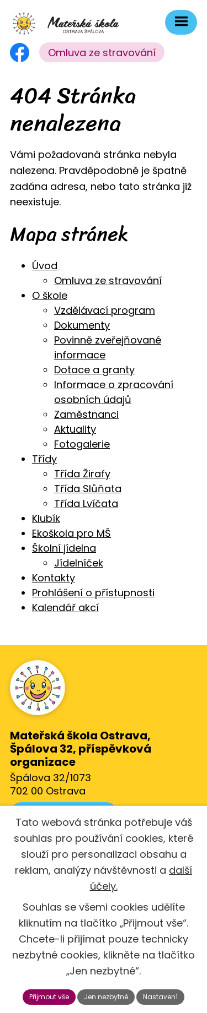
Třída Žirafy (82, 474)
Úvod (44, 266)
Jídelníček (78, 563)
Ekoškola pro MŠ (71, 533)
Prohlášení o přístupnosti (93, 593)
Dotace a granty (94, 370)
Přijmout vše (49, 996)
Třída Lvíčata (86, 503)
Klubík (46, 518)
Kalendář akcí (65, 607)
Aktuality (75, 429)
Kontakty (53, 578)
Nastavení (160, 996)
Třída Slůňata (87, 488)
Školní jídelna (64, 548)
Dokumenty (82, 325)
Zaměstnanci (86, 414)
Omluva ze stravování (102, 52)
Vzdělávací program (104, 310)
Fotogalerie (82, 444)
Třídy (44, 459)
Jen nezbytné (106, 996)
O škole (49, 295)
